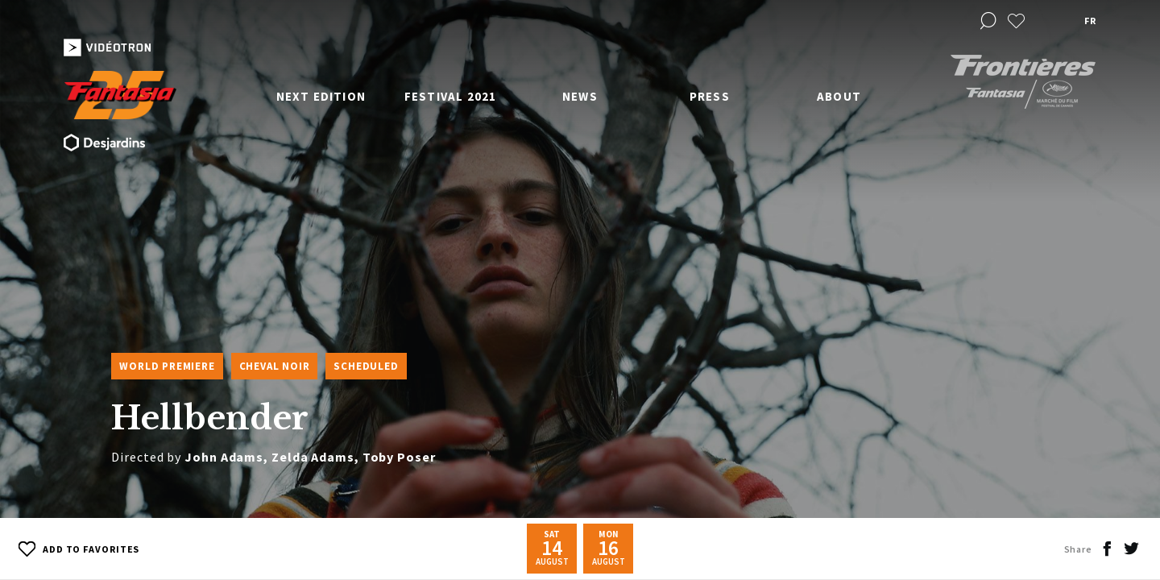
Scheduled (366, 366)
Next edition (321, 96)
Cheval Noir (274, 366)
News (580, 96)
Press (710, 96)
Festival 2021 (450, 96)
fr (1090, 20)
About (839, 96)
